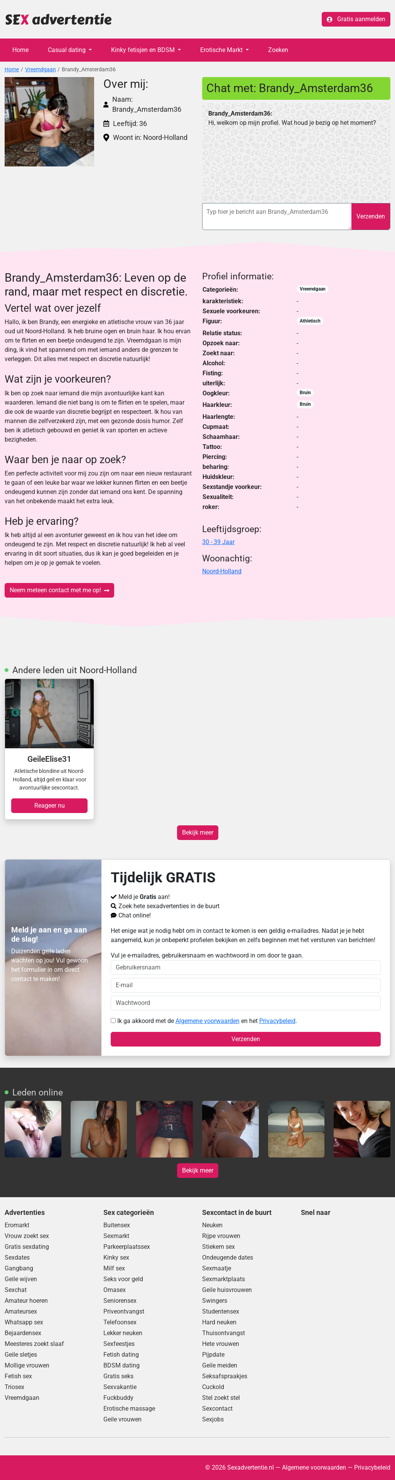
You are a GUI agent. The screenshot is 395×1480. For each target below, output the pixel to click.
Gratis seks (118, 1376)
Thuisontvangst (223, 1333)
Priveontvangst (123, 1311)
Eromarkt (17, 1225)
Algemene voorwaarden (208, 1021)
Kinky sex (116, 1257)
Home (20, 50)
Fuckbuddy (118, 1397)
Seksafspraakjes (224, 1376)
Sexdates (17, 1257)
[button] (49, 121)
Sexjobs (213, 1419)
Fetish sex (18, 1376)
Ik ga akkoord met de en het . (204, 1021)
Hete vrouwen (220, 1343)
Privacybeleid (277, 1021)
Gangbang (19, 1268)
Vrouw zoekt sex (27, 1236)
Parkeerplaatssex (126, 1246)
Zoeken (278, 50)
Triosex (14, 1387)
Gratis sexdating (27, 1246)
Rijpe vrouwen (221, 1236)
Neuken (212, 1225)
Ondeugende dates (227, 1257)
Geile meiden (219, 1365)
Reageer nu (49, 805)
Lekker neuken (122, 1333)
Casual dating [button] (67, 50)
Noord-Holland (221, 571)
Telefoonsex (120, 1322)
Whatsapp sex (24, 1322)
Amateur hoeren (26, 1300)
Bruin (305, 392)
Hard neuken (219, 1322)
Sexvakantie (120, 1387)
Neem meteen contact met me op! (59, 590)
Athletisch (310, 321)
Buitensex (116, 1225)
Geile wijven (21, 1279)
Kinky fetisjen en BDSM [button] (143, 50)
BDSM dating (121, 1365)
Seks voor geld (123, 1279)
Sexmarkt (116, 1236)
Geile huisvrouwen (227, 1290)
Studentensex (220, 1311)
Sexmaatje (216, 1268)
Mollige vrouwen (27, 1365)
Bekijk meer (197, 832)
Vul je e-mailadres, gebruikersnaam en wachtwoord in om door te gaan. (246, 963)
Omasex (114, 1290)
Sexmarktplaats (223, 1279)
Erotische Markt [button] (222, 50)
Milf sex (114, 1268)
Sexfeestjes (119, 1343)
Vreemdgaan (40, 69)
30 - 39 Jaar (218, 542)
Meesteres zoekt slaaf (34, 1343)
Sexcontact (217, 1408)
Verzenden (370, 216)
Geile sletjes (21, 1354)
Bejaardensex (23, 1333)
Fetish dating (121, 1354)
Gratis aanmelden (356, 19)
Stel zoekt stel (221, 1397)
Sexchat (16, 1290)
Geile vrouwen (122, 1419)
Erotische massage (129, 1408)
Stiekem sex (218, 1246)
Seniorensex (120, 1300)
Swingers (214, 1300)
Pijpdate (213, 1354)
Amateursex (21, 1311)
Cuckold (213, 1387)
